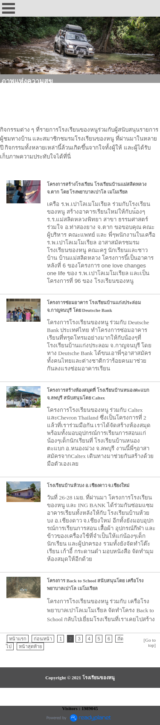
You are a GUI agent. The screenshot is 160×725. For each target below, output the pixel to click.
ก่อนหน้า (43, 638)
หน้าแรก (17, 638)
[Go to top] (150, 642)
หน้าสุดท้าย (30, 646)
